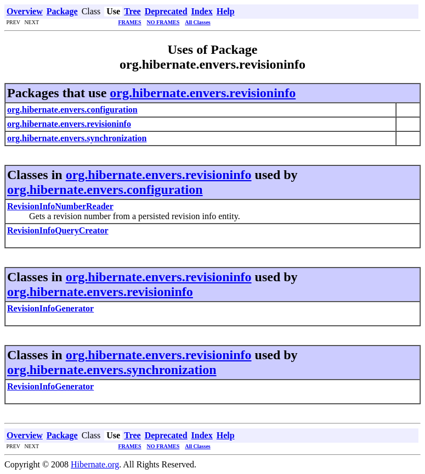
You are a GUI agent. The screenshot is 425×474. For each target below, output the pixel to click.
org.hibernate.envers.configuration (105, 189)
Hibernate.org (95, 464)
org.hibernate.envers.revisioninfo (203, 93)
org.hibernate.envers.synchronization (112, 370)
